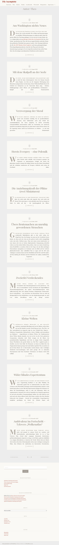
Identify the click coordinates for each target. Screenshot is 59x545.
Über (14, 4)
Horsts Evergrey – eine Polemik (29, 151)
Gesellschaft (29, 4)
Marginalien (43, 4)
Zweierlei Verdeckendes (29, 277)
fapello (5, 501)
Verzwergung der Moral (29, 110)
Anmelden (6, 518)
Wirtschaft (36, 4)
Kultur (18, 4)
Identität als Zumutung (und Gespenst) (11, 480)
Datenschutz (6, 533)
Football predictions (7, 499)
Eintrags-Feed (6, 520)
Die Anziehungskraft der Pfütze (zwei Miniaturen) (29, 190)
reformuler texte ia (7, 498)
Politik (22, 4)
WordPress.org (6, 523)
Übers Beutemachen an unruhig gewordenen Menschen (29, 226)
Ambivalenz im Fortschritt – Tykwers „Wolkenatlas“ (29, 423)
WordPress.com (29, 543)
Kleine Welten (29, 318)
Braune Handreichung (8, 483)
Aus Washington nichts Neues (29, 25)
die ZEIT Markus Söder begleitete (23, 45)
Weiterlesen (29, 54)
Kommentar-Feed (7, 521)
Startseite (8, 4)
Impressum (51, 4)
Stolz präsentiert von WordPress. (9, 543)
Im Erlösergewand (7, 486)
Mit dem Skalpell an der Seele (29, 72)
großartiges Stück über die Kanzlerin (31, 39)
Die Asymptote (9, 1)
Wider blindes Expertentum (29, 374)
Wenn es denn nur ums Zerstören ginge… (11, 482)
